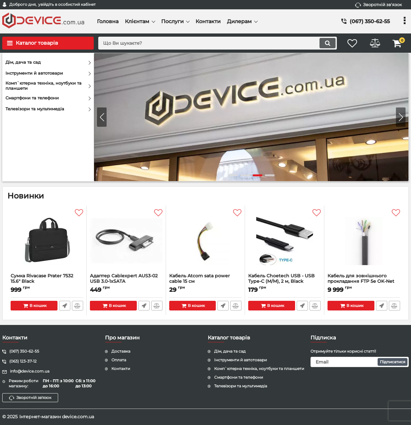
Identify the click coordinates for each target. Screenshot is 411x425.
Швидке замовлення (64, 305)
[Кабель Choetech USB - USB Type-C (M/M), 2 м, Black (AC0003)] (284, 241)
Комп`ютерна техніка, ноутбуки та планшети (259, 368)
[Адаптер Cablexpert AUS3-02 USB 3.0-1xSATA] (126, 241)
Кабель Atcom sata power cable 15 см (205, 281)
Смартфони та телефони (238, 377)
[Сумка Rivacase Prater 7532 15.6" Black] (47, 241)
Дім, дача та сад (230, 351)
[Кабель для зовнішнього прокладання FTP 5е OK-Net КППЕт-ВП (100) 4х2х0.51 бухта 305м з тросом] (364, 241)
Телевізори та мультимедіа (240, 385)
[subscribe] (359, 362)
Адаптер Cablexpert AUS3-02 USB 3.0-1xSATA (126, 281)
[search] (217, 43)
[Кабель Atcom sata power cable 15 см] (205, 241)
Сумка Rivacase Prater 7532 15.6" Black (47, 281)
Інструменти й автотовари (240, 359)
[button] (401, 117)
